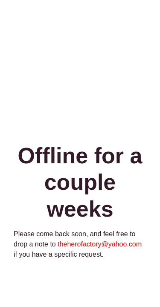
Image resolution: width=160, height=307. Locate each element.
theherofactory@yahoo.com (100, 244)
